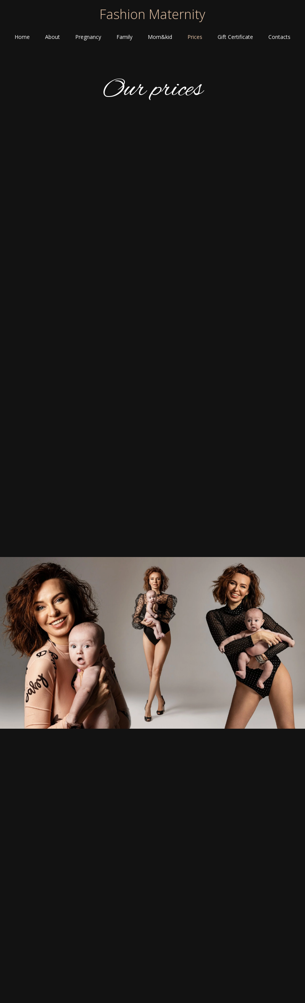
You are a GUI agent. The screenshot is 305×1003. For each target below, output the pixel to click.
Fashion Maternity (152, 14)
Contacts (279, 36)
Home (22, 36)
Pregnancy (88, 36)
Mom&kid (160, 36)
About (52, 36)
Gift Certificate (235, 36)
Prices (194, 36)
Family (124, 36)
